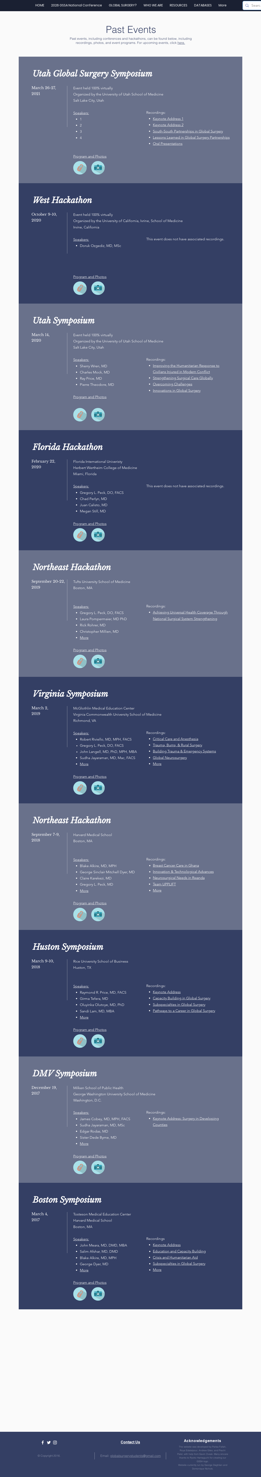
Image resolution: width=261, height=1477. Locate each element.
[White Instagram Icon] (54, 1442)
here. (181, 43)
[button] (178, 5)
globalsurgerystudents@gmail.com (135, 1456)
